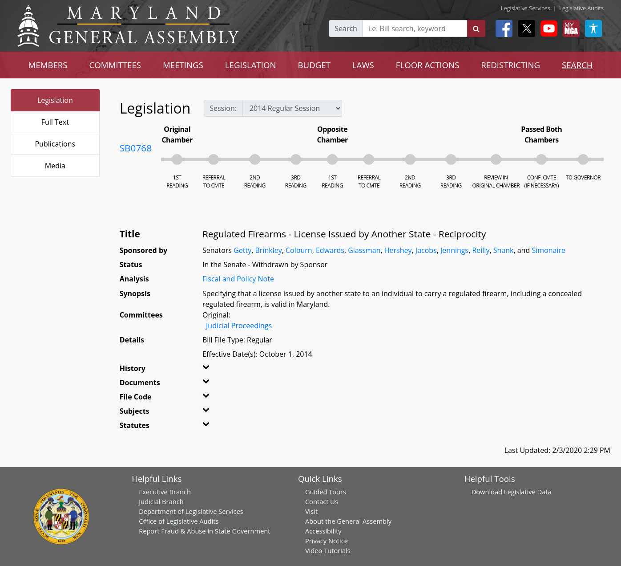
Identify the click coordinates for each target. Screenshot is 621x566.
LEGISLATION (250, 64)
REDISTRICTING (510, 64)
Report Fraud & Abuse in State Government (204, 530)
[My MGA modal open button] (569, 28)
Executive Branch (165, 491)
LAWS (363, 64)
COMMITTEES (115, 64)
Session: (223, 108)
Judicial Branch (161, 501)
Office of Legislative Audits (178, 521)
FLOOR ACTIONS (428, 64)
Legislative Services (525, 8)
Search (346, 28)
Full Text (55, 122)
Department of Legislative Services (191, 511)
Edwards (330, 250)
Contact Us (321, 501)
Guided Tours (325, 491)
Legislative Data (528, 491)
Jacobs (426, 250)
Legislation (55, 100)
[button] (216, 370)
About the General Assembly (348, 521)
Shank (503, 250)
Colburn (299, 250)
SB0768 (136, 148)
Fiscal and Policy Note (238, 279)
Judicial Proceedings (239, 325)
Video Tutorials (328, 550)
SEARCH (577, 64)
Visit (311, 511)
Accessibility (323, 530)
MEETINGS (183, 64)
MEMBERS (47, 64)
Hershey (398, 250)
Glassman (364, 250)
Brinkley (268, 250)
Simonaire (548, 250)
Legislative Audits (581, 8)
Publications (55, 144)
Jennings (454, 250)
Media (55, 166)
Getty (242, 250)
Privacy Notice (326, 540)
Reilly (480, 250)
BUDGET (314, 64)
